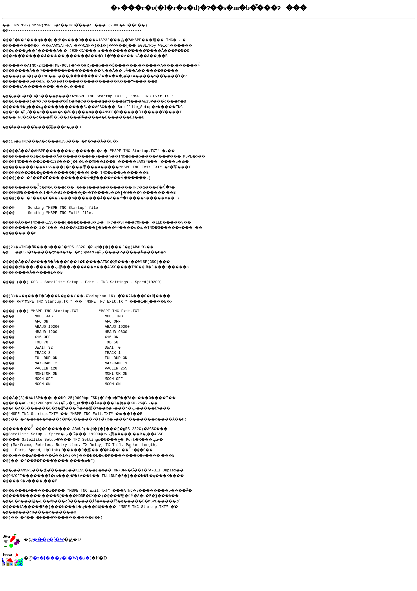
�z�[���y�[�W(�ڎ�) (62, 577)
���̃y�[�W (48, 559)
